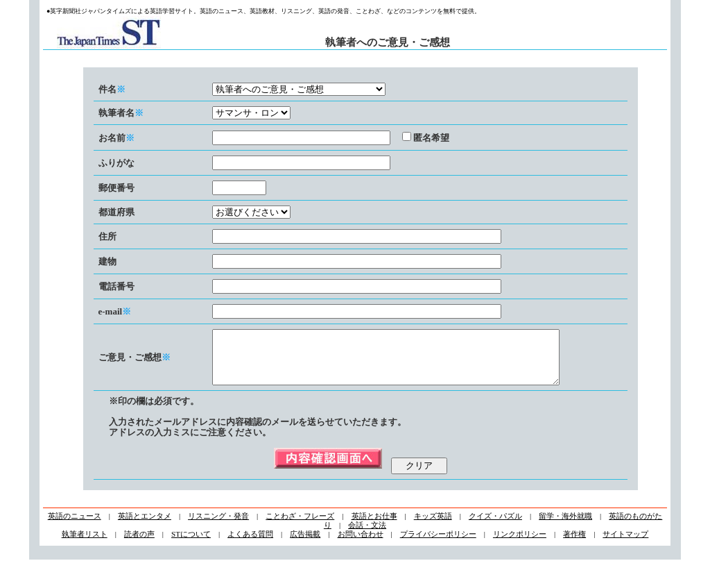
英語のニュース (74, 526)
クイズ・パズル (495, 526)
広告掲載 (305, 544)
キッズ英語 (433, 526)
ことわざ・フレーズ (300, 526)
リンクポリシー (519, 544)
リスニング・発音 (218, 526)
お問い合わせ (360, 544)
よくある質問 (250, 544)
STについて (191, 544)
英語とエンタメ (144, 526)
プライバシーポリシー (438, 544)
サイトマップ (625, 544)
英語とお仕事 (374, 526)
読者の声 (139, 544)
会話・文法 (367, 535)
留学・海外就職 (565, 526)
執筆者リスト (84, 544)
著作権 (574, 544)
